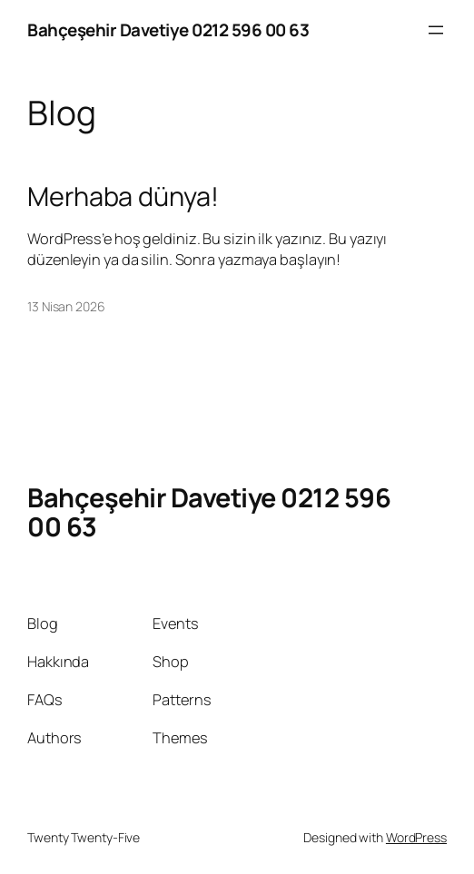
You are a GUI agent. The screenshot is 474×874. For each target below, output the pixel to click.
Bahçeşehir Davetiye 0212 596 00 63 (168, 30)
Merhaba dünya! (123, 196)
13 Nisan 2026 (66, 306)
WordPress (416, 837)
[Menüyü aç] (436, 30)
